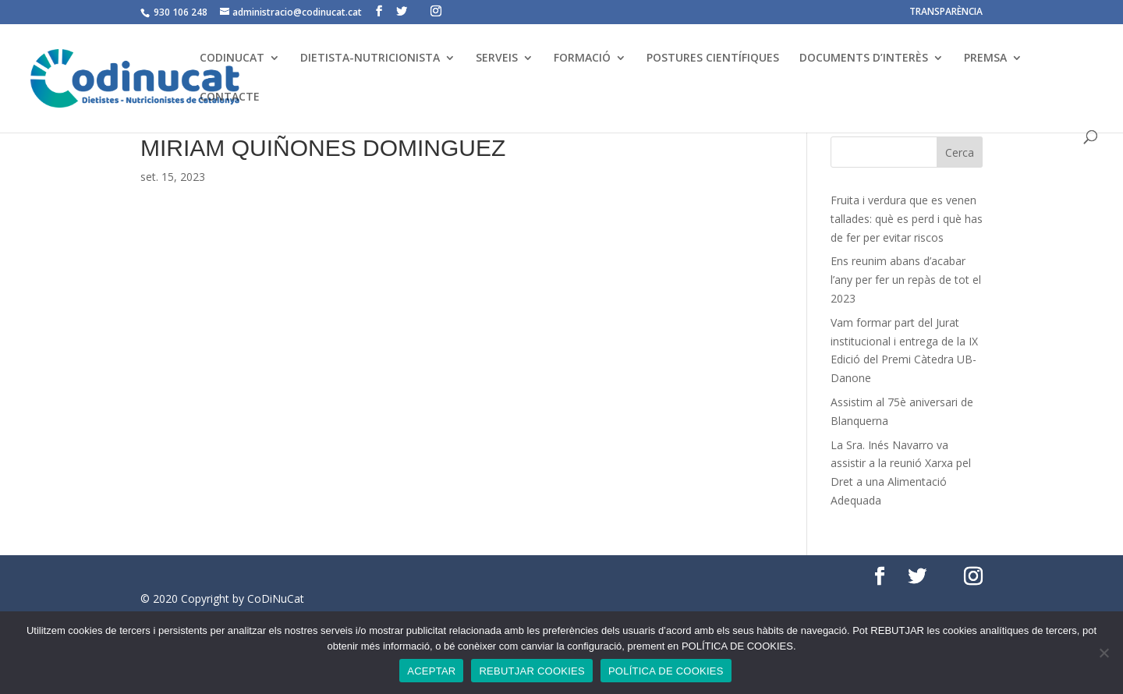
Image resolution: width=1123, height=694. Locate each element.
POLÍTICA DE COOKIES (666, 671)
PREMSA (985, 58)
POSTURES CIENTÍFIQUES (713, 58)
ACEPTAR (431, 671)
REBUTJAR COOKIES (531, 671)
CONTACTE (230, 97)
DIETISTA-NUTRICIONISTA (370, 58)
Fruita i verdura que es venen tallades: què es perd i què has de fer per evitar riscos (907, 219)
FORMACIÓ (582, 58)
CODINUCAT (232, 58)
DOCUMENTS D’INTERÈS (863, 58)
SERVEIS (497, 58)
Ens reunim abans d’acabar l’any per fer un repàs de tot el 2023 (906, 279)
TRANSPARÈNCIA (946, 12)
